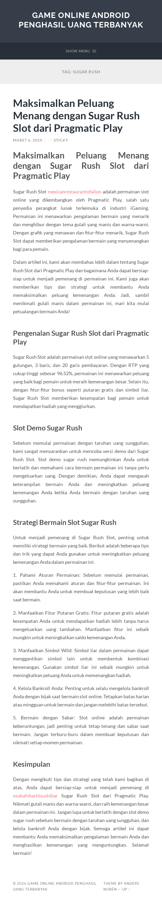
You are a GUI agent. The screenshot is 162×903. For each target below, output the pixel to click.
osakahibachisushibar (35, 795)
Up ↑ (126, 889)
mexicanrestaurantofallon (74, 191)
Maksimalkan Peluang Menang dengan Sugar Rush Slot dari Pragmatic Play (76, 115)
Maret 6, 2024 (27, 140)
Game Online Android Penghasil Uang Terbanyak (81, 20)
